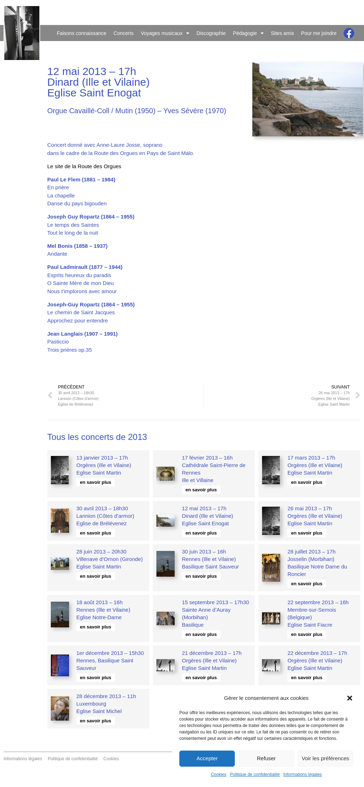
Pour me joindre (318, 33)
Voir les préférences (325, 758)
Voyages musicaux (165, 33)
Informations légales (302, 774)
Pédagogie (248, 33)
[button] (349, 698)
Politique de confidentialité (255, 774)
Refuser (266, 758)
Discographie (211, 33)
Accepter (207, 758)
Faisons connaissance (82, 33)
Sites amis (282, 33)
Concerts (123, 33)
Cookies (218, 774)
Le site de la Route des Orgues (84, 166)
